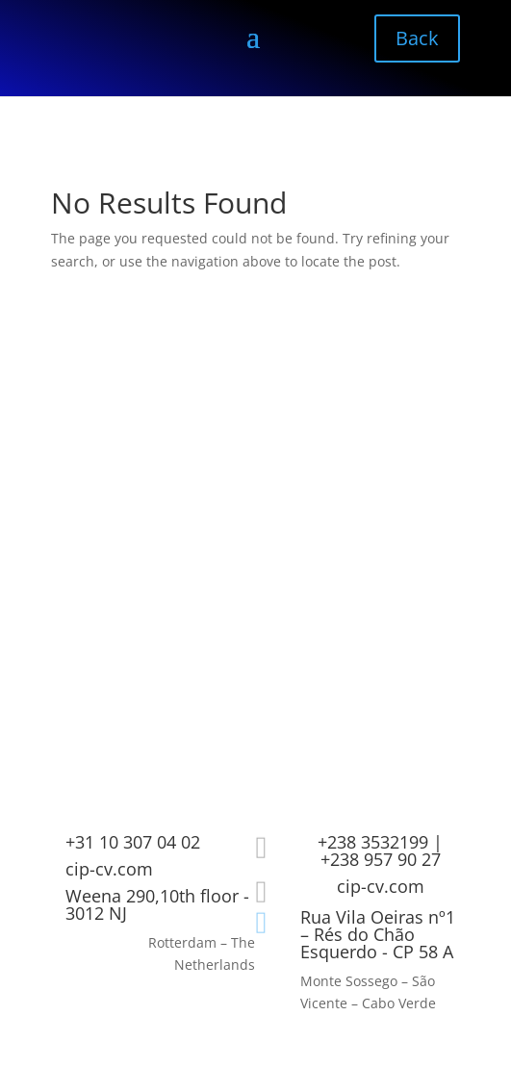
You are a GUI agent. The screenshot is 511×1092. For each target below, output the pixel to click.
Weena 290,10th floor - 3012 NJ (157, 904)
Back (417, 38)
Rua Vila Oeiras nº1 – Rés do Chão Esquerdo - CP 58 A (377, 934)
